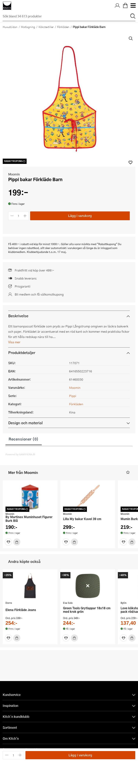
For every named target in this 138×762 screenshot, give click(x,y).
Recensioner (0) (24, 441)
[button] (128, 475)
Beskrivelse (18, 318)
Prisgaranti (22, 289)
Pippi (72, 398)
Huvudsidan (10, 26)
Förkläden (63, 26)
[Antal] (19, 218)
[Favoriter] (8, 544)
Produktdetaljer (21, 355)
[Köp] (16, 544)
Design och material (25, 425)
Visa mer (14, 344)
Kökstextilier (46, 26)
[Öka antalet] (25, 218)
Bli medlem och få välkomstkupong (39, 297)
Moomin (14, 176)
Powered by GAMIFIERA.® (20, 457)
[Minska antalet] (12, 218)
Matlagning (28, 26)
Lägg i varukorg (80, 218)
